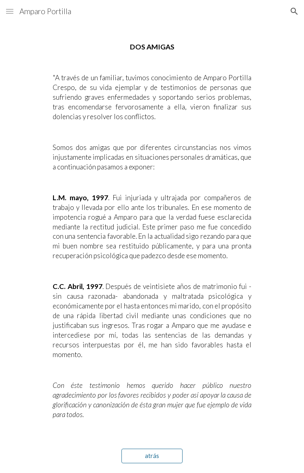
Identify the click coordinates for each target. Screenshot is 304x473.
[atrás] (152, 455)
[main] (152, 230)
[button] (9, 11)
